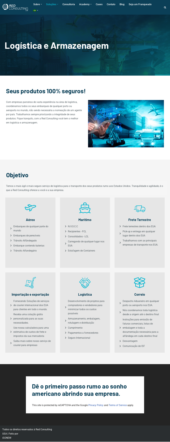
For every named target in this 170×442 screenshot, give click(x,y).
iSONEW (6, 438)
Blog (122, 4)
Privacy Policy (95, 405)
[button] (41, 4)
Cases (99, 4)
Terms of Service (118, 405)
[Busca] (165, 7)
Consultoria (68, 4)
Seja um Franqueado (140, 4)
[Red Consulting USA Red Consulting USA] (15, 7)
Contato (111, 4)
